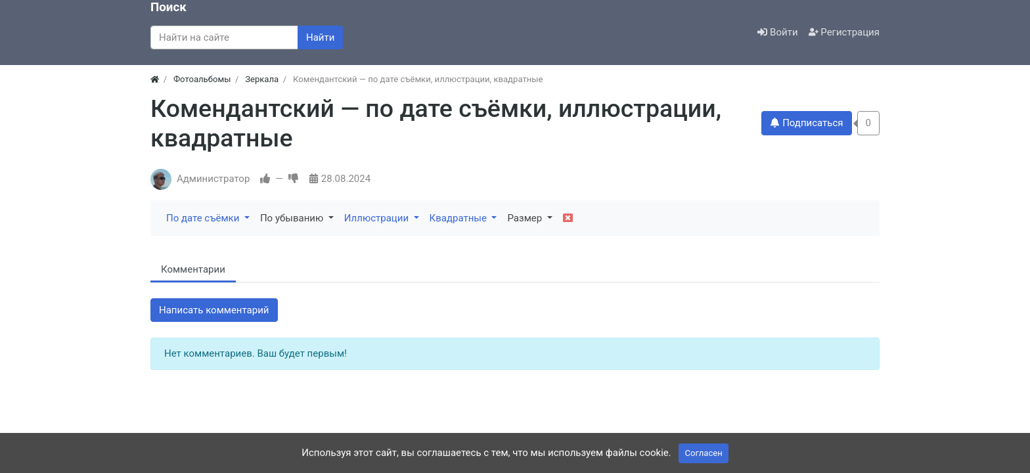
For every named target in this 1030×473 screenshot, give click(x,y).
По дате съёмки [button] (204, 218)
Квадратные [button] (459, 218)
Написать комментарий (214, 310)
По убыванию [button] (293, 218)
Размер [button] (525, 218)
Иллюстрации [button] (377, 218)
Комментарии (193, 269)
